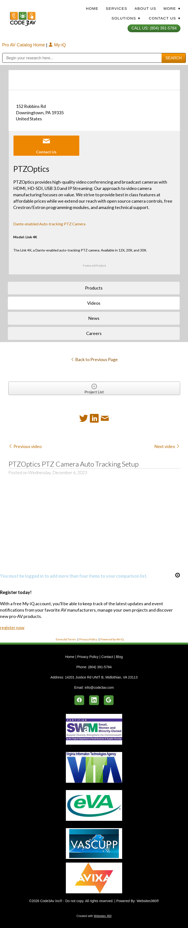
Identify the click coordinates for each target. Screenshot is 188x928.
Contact (107, 657)
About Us (145, 8)
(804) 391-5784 (100, 667)
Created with (93, 916)
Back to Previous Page (94, 359)
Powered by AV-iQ (112, 639)
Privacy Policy (88, 639)
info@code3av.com (99, 687)
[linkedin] (94, 700)
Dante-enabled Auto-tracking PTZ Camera (49, 223)
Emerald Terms (66, 639)
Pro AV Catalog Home (24, 44)
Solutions (125, 18)
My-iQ (57, 44)
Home (92, 8)
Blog (119, 657)
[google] (109, 700)
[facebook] (79, 700)
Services (116, 8)
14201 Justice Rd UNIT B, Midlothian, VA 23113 (101, 677)
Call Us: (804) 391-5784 (153, 28)
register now (12, 627)
